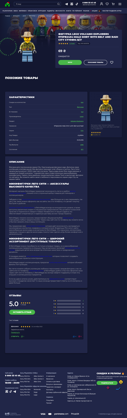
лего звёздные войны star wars (39, 256)
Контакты (51, 390)
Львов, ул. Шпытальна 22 (78, 398)
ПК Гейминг (77, 11)
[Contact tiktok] (11, 392)
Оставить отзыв (22, 312)
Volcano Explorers (77, 121)
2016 (81, 145)
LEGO (24, 16)
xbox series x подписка (35, 226)
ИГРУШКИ (42, 11)
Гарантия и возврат (55, 387)
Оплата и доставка (55, 381)
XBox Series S (40, 376)
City (82, 131)
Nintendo (39, 389)
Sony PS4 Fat (27, 392)
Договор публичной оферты (58, 392)
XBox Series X (40, 379)
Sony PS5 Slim (27, 379)
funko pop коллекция (58, 262)
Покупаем (52, 400)
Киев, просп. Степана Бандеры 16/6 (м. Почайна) (83, 381)
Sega (37, 392)
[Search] (58, 4)
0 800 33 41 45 (89, 3)
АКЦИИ (93, 11)
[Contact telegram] (15, 392)
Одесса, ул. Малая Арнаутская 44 (81, 401)
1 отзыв (72, 43)
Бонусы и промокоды (56, 384)
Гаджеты (50, 11)
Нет (82, 102)
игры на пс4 (68, 218)
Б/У (82, 149)
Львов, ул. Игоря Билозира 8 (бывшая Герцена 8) (83, 394)
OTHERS (40, 16)
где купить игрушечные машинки (36, 199)
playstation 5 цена (57, 279)
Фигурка (80, 107)
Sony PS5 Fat (26, 381)
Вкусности (60, 11)
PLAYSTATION (7, 11)
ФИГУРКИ (32, 16)
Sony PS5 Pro (27, 376)
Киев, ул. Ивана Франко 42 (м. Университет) (80, 377)
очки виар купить (36, 271)
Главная (7, 16)
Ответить (15, 336)
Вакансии (51, 379)
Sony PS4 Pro (27, 395)
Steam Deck (32, 11)
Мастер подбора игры (110, 11)
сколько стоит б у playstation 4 (21, 208)
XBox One (39, 381)
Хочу (70, 62)
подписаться (109, 383)
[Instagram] (7, 392)
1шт (82, 112)
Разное (86, 11)
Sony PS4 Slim (27, 389)
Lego (81, 116)
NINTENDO (23, 11)
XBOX (15, 11)
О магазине (52, 376)
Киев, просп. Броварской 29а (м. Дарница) (81, 390)
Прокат (51, 403)
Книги (68, 11)
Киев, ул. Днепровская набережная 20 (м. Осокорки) (83, 386)
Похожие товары (95, 62)
